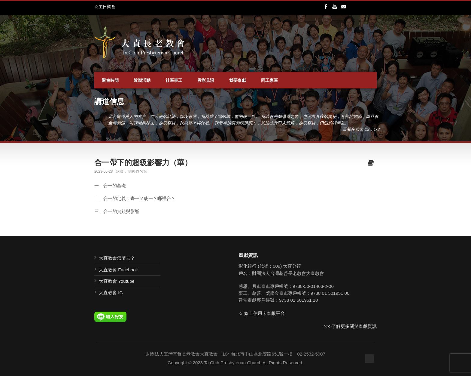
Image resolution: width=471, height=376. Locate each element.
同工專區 (269, 80)
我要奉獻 (237, 80)
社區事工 (174, 80)
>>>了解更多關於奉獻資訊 (350, 326)
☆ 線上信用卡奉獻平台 (262, 313)
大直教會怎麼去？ (117, 257)
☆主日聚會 (104, 6)
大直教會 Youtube (117, 281)
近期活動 (142, 80)
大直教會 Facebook (118, 269)
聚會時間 (110, 80)
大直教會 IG (111, 292)
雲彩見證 (205, 80)
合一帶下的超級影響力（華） (143, 163)
